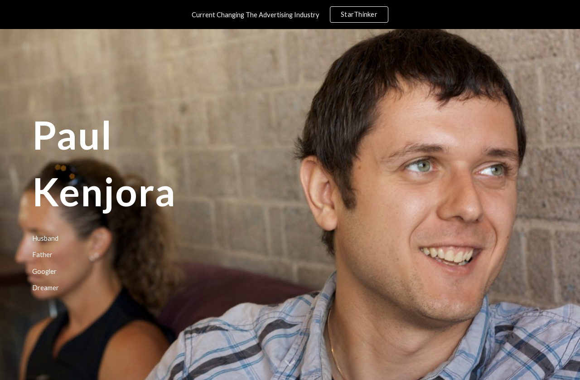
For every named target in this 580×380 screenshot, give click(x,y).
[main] (178, 204)
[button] (290, 364)
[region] (290, 14)
